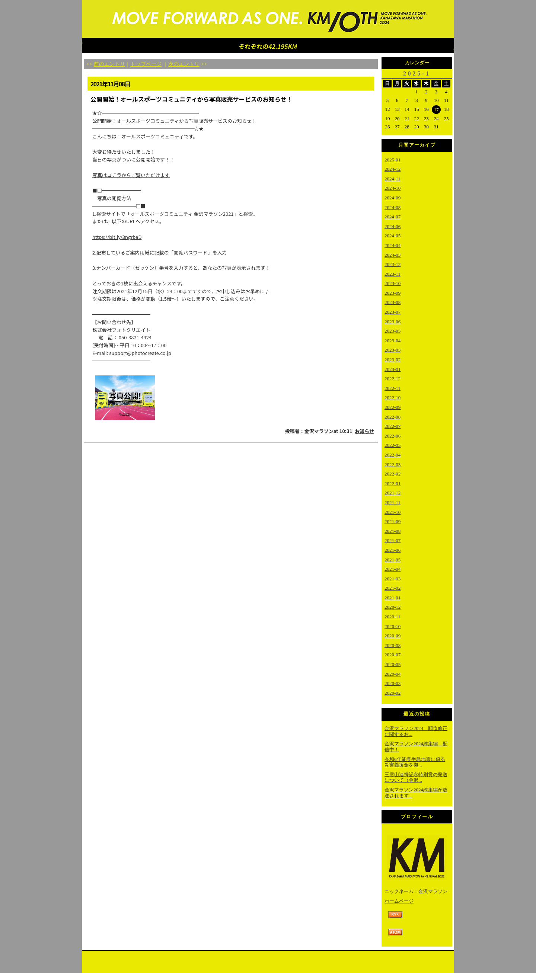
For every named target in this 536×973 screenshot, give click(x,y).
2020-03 (393, 683)
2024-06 (393, 226)
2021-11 (393, 502)
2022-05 (393, 445)
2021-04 (393, 569)
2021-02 (393, 588)
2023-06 (393, 321)
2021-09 (393, 521)
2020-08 (393, 645)
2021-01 (393, 598)
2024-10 (393, 188)
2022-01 (393, 483)
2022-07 (393, 426)
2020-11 (393, 617)
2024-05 (393, 236)
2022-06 (393, 436)
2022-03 (393, 464)
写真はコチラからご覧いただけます (131, 175)
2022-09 (393, 407)
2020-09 (393, 635)
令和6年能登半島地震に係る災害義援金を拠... (415, 762)
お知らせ (364, 431)
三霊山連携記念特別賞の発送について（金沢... (416, 777)
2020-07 (393, 654)
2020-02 (393, 693)
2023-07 (393, 312)
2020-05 (393, 664)
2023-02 (393, 359)
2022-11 (393, 388)
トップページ (146, 64)
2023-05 (393, 331)
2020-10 (393, 626)
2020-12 (393, 607)
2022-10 (393, 397)
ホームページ (399, 901)
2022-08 (393, 417)
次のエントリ (184, 64)
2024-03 (393, 255)
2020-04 (393, 674)
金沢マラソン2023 (268, 19)
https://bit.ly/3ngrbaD (116, 236)
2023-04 (393, 340)
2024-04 (393, 245)
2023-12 (393, 264)
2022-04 (393, 455)
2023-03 (393, 350)
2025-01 (393, 160)
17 (436, 109)
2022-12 (393, 378)
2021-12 (393, 493)
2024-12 (393, 169)
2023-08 (393, 302)
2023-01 (393, 369)
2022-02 (393, 474)
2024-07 (393, 217)
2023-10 (393, 283)
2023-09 (393, 293)
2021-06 (393, 550)
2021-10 (393, 512)
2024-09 (393, 198)
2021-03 (393, 579)
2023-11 (393, 274)
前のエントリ (109, 64)
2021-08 (393, 531)
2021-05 (393, 560)
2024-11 (393, 179)
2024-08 (393, 207)
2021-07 (393, 540)
